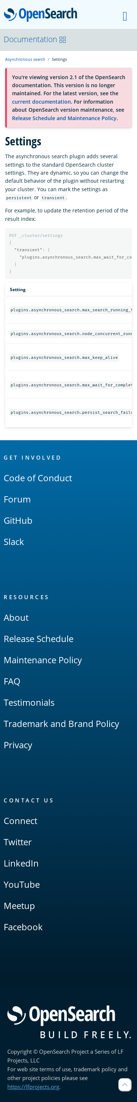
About (16, 617)
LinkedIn (21, 863)
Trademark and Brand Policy (61, 723)
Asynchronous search (25, 59)
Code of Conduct (38, 478)
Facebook (23, 927)
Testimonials (29, 702)
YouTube (22, 884)
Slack (14, 541)
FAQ (12, 681)
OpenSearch (42, 15)
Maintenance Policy (43, 660)
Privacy (18, 745)
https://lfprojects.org (33, 1086)
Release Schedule (38, 638)
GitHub (18, 520)
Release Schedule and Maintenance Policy (64, 118)
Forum (17, 499)
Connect (20, 821)
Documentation (35, 39)
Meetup (19, 905)
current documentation (41, 101)
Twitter (18, 842)
